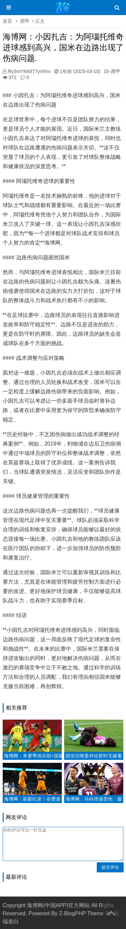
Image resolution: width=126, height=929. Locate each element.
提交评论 (110, 867)
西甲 (25, 21)
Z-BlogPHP (72, 913)
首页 (7, 21)
